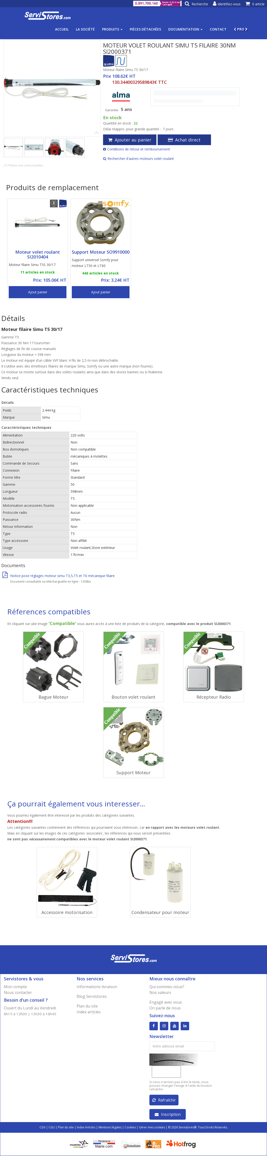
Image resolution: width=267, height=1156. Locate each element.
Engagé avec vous (165, 1002)
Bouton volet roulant (133, 697)
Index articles (89, 1012)
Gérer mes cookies (152, 1127)
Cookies (130, 1127)
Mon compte (15, 986)
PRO (241, 29)
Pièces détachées (145, 29)
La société (85, 29)
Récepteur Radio (213, 697)
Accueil (62, 29)
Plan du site (87, 1006)
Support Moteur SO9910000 (100, 252)
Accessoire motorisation (66, 912)
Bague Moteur (53, 697)
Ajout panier (37, 292)
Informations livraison (97, 986)
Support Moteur (133, 772)
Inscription (168, 1114)
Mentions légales (109, 1127)
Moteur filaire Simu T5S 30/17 (32, 264)
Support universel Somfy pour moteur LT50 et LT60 (95, 263)
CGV (42, 1127)
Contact (218, 29)
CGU (52, 1127)
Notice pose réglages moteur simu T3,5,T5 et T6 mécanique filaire (58, 575)
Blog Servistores (92, 996)
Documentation (185, 29)
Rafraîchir (164, 1100)
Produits (112, 29)
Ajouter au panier (129, 140)
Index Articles (86, 1127)
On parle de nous (165, 1008)
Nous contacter (18, 992)
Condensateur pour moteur (160, 912)
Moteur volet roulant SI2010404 (37, 254)
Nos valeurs (160, 992)
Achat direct (184, 140)
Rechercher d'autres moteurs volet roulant (138, 158)
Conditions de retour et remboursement (136, 149)
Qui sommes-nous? (166, 986)
